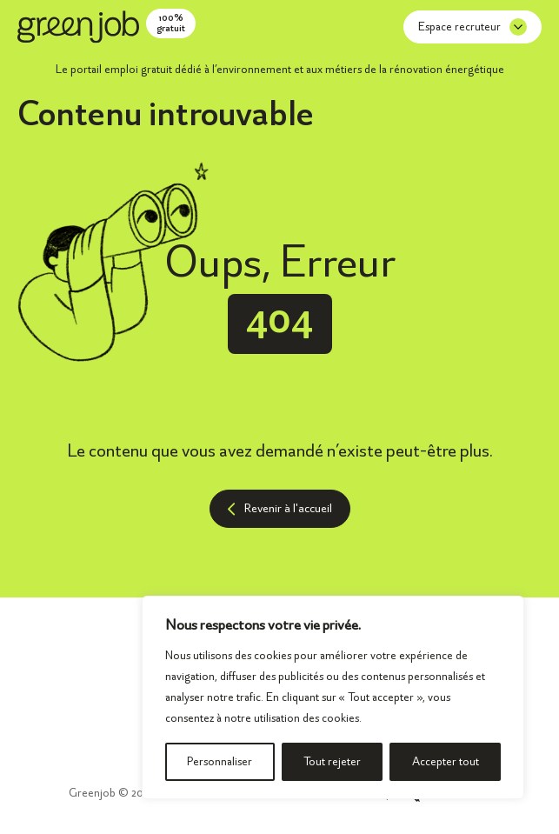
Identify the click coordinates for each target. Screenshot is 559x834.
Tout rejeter (332, 761)
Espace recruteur (472, 27)
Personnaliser (219, 761)
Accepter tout (445, 761)
